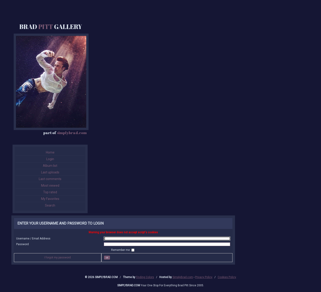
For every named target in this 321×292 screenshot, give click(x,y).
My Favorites (50, 199)
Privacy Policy (203, 277)
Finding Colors (145, 277)
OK (107, 257)
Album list (50, 165)
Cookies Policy (227, 277)
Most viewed (50, 185)
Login (50, 159)
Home (50, 152)
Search (50, 205)
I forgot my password (57, 257)
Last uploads (50, 172)
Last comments (50, 179)
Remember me (120, 250)
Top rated (50, 192)
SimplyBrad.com (182, 277)
